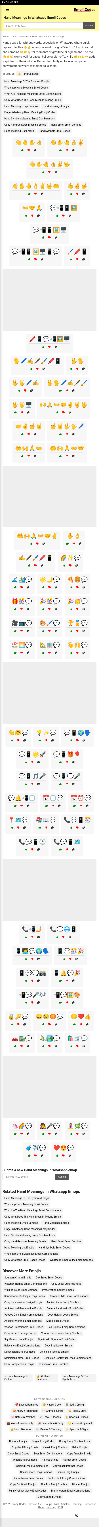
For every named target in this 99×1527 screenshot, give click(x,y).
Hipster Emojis (80, 1484)
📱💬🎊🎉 (70, 951)
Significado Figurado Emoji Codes (57, 1339)
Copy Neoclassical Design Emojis (23, 1302)
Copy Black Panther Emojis (68, 1465)
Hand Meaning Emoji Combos (21, 106)
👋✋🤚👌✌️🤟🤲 (36, 186)
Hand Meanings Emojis (56, 106)
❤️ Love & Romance (26, 1404)
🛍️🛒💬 (77, 1038)
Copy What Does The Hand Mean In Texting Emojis (33, 100)
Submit (62, 1176)
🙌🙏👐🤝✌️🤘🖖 (63, 404)
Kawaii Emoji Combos (55, 1447)
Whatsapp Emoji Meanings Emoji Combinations (31, 1253)
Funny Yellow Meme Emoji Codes (28, 1490)
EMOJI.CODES (10, 2)
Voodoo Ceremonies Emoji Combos (61, 1333)
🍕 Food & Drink (77, 1410)
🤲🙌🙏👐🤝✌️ (37, 536)
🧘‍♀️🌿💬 (77, 1126)
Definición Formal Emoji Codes (21, 1357)
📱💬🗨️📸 (32, 973)
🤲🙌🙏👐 (29, 448)
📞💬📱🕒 (32, 841)
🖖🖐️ (77, 361)
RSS (60, 1507)
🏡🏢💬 (49, 645)
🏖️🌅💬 (21, 645)
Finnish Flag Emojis (68, 1472)
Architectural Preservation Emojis (23, 1308)
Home (6, 36)
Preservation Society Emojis (58, 1289)
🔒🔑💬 (18, 1016)
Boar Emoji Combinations (48, 1453)
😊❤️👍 (81, 1016)
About (41, 1507)
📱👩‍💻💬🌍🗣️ (32, 951)
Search (89, 25)
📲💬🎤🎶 (32, 995)
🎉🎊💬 (49, 601)
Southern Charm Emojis (17, 1277)
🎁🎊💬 (21, 601)
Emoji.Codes (19, 1504)
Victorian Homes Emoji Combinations (25, 1283)
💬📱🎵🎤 (32, 776)
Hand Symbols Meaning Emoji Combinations (29, 118)
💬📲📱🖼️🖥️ (49, 230)
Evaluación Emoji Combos (53, 1364)
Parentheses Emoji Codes (28, 1478)
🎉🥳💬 (77, 601)
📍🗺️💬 (18, 820)
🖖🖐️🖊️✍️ (25, 383)
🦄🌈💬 (21, 1126)
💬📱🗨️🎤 (67, 776)
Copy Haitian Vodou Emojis (63, 1314)
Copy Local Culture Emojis (66, 1283)
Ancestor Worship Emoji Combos (23, 1320)
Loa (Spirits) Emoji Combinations (66, 1327)
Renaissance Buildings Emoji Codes (24, 1296)
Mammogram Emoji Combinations (70, 1490)
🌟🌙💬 (49, 579)
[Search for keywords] (43, 25)
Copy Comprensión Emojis (19, 1364)
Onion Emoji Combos (25, 1459)
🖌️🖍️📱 (77, 251)
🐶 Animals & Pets (52, 1410)
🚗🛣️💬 (21, 1038)
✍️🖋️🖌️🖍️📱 (35, 558)
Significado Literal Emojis (18, 1339)
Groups (48, 1504)
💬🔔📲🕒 (21, 798)
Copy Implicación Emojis (59, 1345)
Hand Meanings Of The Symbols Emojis (26, 81)
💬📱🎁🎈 (67, 754)
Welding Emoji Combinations (32, 1465)
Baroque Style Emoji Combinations (69, 1296)
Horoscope (90, 1504)
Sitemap (51, 1507)
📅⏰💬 (81, 798)
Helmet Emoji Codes (74, 1459)
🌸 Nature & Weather (23, 1417)
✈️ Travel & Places (50, 1417)
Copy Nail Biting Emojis (25, 1447)
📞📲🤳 (32, 929)
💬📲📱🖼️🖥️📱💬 (36, 251)
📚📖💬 (46, 820)
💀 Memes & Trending (48, 1429)
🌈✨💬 (70, 558)
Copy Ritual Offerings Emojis (20, 1333)
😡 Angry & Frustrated (25, 1410)
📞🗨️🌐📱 (63, 929)
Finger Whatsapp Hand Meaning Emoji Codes (30, 112)
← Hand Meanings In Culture (16, 1378)
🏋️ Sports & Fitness (76, 1417)
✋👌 (74, 536)
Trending (76, 1504)
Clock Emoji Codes (18, 1453)
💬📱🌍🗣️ (77, 732)
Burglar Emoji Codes (42, 1441)
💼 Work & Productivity (20, 1423)
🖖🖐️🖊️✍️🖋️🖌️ (67, 383)
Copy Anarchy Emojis (79, 1453)
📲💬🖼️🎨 (67, 995)
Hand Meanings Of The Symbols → (75, 1378)
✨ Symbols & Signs (77, 1429)
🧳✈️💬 (35, 1148)
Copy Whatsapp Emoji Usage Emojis (24, 1259)
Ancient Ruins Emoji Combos (63, 1302)
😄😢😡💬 (49, 1016)
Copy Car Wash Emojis (23, 1484)
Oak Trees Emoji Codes (49, 1277)
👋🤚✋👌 (29, 142)
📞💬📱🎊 (77, 820)
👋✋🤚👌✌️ (67, 142)
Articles (65, 1504)
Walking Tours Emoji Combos (20, 1289)
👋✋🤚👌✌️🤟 (49, 164)
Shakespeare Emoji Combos (36, 1472)
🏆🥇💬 (77, 623)
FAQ (56, 1504)
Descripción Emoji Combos (19, 1351)
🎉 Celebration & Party (51, 1423)
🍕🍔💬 (77, 579)
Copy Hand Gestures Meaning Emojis (25, 124)
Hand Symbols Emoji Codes (54, 130)
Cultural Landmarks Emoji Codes (65, 1308)
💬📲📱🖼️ (63, 208)
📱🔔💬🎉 (67, 973)
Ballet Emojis (79, 1447)
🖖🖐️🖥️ (22, 404)
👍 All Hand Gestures (43, 1378)
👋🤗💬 (18, 732)
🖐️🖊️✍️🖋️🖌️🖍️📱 (37, 361)
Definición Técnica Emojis (54, 1351)
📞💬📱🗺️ (67, 841)
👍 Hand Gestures (28, 73)
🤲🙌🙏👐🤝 (67, 448)
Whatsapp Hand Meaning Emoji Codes (26, 87)
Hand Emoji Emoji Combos (66, 124)
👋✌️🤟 (77, 186)
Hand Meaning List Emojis (19, 130)
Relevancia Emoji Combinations (22, 1345)
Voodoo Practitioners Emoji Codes (23, 1327)
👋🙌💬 (77, 645)
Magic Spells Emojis (57, 1320)
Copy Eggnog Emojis (49, 1496)
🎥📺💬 (21, 623)
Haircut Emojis (50, 1459)
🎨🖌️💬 (49, 623)
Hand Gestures (20, 36)
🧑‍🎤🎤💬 (49, 1126)
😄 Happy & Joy (52, 1404)
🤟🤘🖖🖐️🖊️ (67, 426)
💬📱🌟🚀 (32, 754)
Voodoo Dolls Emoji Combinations (23, 1314)
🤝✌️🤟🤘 (29, 426)
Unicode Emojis (18, 1441)
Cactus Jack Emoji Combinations (66, 1478)
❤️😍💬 (63, 1148)
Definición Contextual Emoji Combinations (67, 1357)
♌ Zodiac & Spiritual (80, 1423)
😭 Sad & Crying (75, 1404)
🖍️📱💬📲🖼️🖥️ (49, 339)
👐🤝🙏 (32, 208)
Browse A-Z (35, 1504)
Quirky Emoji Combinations (74, 1441)
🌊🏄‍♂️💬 (21, 579)
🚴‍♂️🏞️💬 (49, 1038)
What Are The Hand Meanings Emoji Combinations (33, 93)
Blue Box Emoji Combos (54, 1484)
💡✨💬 (46, 732)
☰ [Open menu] (7, 9)
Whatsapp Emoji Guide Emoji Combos (71, 1259)
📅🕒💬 (53, 798)
